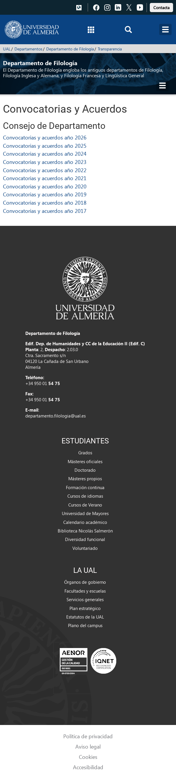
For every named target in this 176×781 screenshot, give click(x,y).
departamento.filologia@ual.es (55, 416)
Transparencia (110, 49)
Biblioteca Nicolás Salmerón (85, 531)
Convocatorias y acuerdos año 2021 (45, 178)
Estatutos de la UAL (85, 617)
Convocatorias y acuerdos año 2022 (45, 170)
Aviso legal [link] (88, 746)
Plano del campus (85, 625)
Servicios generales (85, 599)
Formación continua (85, 487)
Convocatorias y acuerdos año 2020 (45, 186)
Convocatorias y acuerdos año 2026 (45, 137)
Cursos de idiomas (85, 496)
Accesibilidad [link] (88, 767)
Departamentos (28, 49)
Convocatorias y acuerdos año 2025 (45, 145)
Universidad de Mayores (85, 513)
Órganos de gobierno (85, 582)
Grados (85, 453)
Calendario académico (85, 522)
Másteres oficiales (85, 461)
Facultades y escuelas (85, 591)
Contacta (161, 7)
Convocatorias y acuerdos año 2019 (45, 194)
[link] (161, 6)
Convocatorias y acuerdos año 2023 (45, 161)
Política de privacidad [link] (88, 736)
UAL (7, 49)
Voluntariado (85, 548)
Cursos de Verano (85, 505)
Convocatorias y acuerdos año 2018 (45, 202)
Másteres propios (85, 478)
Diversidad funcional (85, 539)
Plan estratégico (85, 608)
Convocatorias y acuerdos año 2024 (45, 153)
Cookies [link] (88, 756)
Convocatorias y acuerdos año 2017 (45, 210)
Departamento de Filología (70, 49)
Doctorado (85, 470)
